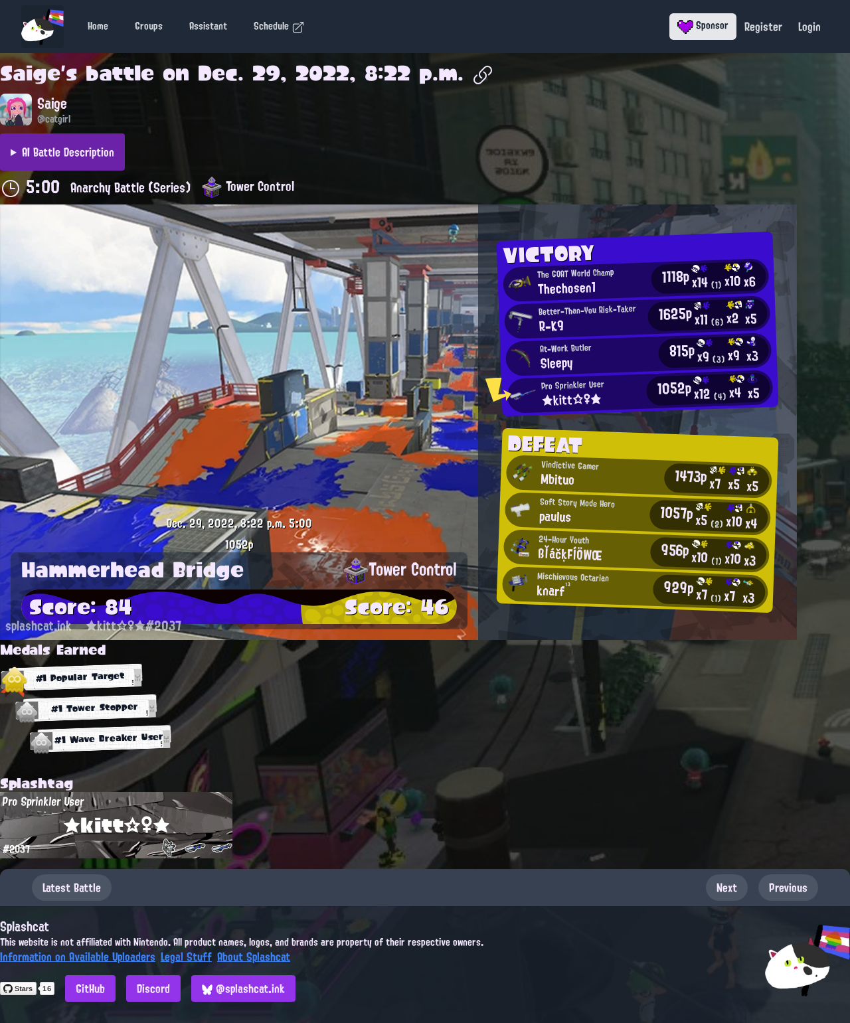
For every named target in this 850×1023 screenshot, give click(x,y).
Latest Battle (71, 887)
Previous (788, 887)
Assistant (208, 26)
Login (809, 26)
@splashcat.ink (243, 988)
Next (727, 887)
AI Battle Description (68, 152)
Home (98, 26)
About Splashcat (253, 957)
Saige (30, 73)
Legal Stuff (186, 957)
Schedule (279, 26)
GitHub (90, 988)
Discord (153, 988)
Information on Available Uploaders (77, 957)
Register (763, 26)
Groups (149, 26)
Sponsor (702, 25)
